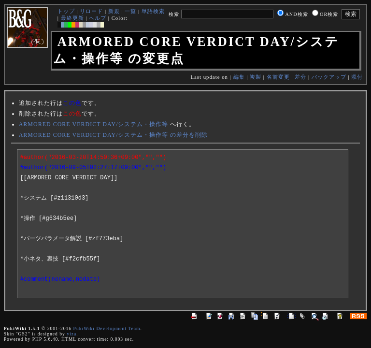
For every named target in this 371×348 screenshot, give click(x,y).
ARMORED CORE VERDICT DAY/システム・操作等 (94, 124)
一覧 (130, 11)
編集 (239, 77)
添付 (357, 77)
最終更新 (72, 18)
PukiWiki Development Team (107, 328)
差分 (300, 77)
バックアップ (329, 77)
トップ (66, 11)
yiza (71, 333)
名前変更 (278, 77)
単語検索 (153, 11)
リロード (91, 11)
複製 (255, 77)
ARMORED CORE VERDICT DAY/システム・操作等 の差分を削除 (113, 134)
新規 (114, 11)
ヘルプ (97, 18)
